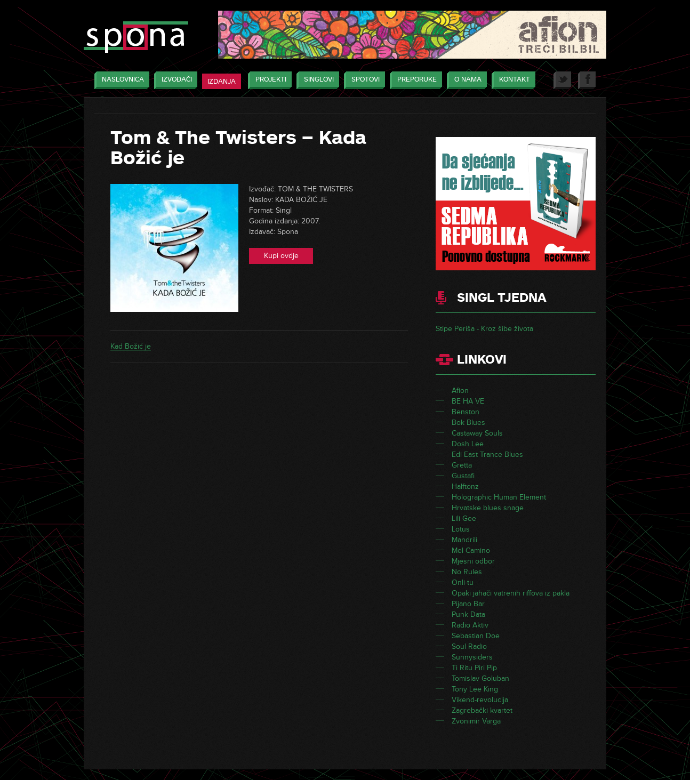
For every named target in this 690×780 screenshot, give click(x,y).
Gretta (462, 465)
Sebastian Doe (476, 636)
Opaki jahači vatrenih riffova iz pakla (510, 593)
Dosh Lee (468, 444)
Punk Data (468, 614)
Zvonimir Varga (476, 721)
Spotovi (363, 80)
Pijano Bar (468, 604)
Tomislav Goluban (480, 678)
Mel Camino (471, 550)
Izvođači (174, 80)
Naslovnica (120, 80)
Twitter (562, 80)
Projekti (268, 80)
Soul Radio (469, 646)
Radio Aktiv (470, 625)
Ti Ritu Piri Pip (474, 668)
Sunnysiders (472, 657)
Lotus (461, 529)
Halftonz (465, 486)
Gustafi (463, 476)
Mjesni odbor (473, 561)
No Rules (467, 572)
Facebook (587, 80)
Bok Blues (468, 423)
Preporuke (414, 80)
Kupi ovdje (281, 256)
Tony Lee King (475, 689)
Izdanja (221, 81)
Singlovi (316, 80)
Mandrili (464, 540)
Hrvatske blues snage (488, 508)
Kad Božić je (130, 346)
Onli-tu (463, 582)
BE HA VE (468, 401)
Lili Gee (464, 518)
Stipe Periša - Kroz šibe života (484, 329)
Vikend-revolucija (480, 700)
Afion (460, 391)
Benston (465, 412)
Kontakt (512, 80)
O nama (465, 80)
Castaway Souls (477, 433)
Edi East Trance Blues (487, 455)
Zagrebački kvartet (482, 710)
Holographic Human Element (499, 497)
